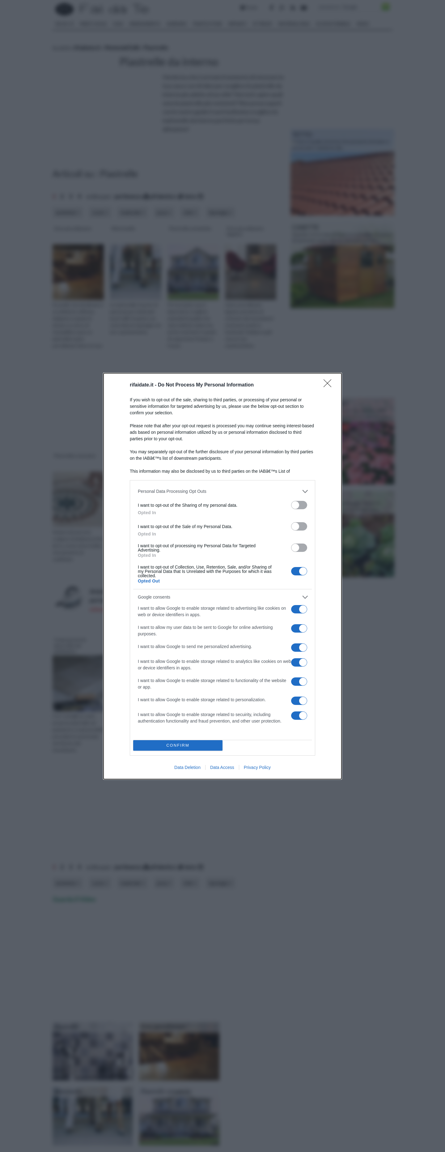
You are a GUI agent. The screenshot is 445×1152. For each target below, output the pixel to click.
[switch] (299, 505)
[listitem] (222, 491)
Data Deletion (187, 767)
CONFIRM (177, 745)
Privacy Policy (257, 767)
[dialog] (222, 576)
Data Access (222, 767)
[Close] (329, 385)
